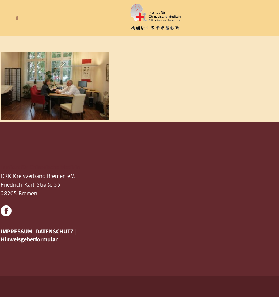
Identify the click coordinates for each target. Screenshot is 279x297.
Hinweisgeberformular (29, 239)
